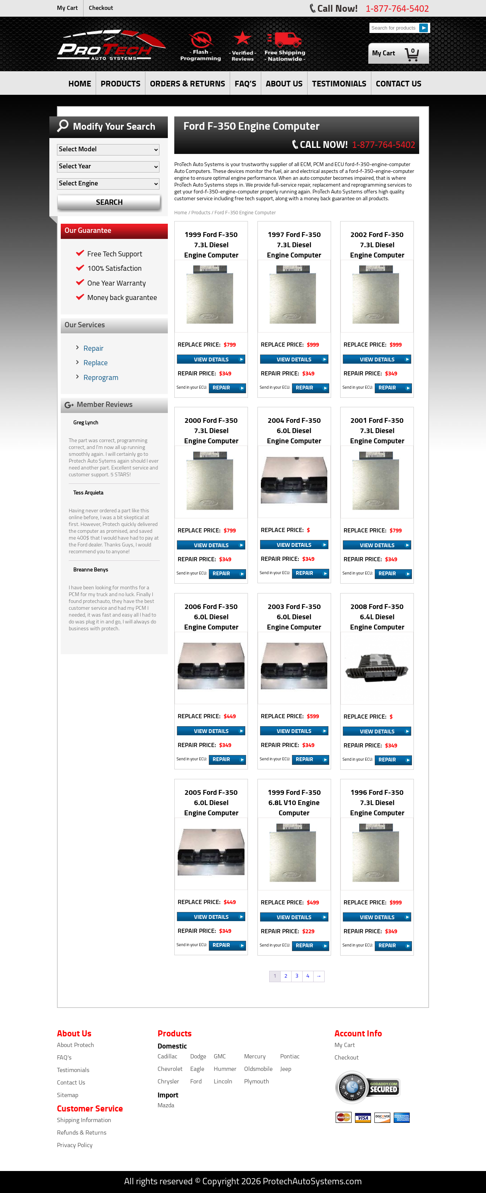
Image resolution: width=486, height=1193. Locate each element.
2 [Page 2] (285, 976)
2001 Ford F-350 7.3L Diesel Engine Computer (377, 430)
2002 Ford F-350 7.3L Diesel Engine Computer (377, 244)
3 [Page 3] (296, 976)
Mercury (255, 1057)
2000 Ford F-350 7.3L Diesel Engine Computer (211, 430)
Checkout (101, 8)
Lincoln (223, 1082)
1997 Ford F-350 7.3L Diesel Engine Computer (294, 244)
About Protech (75, 1045)
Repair (94, 349)
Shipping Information (84, 1121)
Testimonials (73, 1070)
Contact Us (71, 1083)
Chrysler (168, 1082)
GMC (220, 1057)
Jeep (285, 1069)
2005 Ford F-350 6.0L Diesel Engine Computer (211, 802)
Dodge (198, 1057)
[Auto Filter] (108, 149)
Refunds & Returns (81, 1133)
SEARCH (109, 201)
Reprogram (101, 378)
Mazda (166, 1106)
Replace (96, 363)
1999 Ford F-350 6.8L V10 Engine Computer (294, 802)
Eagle (197, 1069)
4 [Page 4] (307, 976)
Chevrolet (170, 1069)
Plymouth (256, 1082)
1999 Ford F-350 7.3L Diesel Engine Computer (211, 244)
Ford (196, 1082)
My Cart (67, 8)
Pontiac (290, 1057)
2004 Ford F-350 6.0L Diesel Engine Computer (294, 430)
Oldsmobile (258, 1069)
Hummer (225, 1069)
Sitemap (67, 1096)
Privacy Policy (75, 1146)
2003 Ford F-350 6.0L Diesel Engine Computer (294, 616)
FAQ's (64, 1058)
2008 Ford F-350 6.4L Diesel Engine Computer (377, 616)
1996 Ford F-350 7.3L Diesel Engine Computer (377, 802)
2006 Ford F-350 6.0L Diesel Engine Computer (211, 616)
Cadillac (167, 1057)
